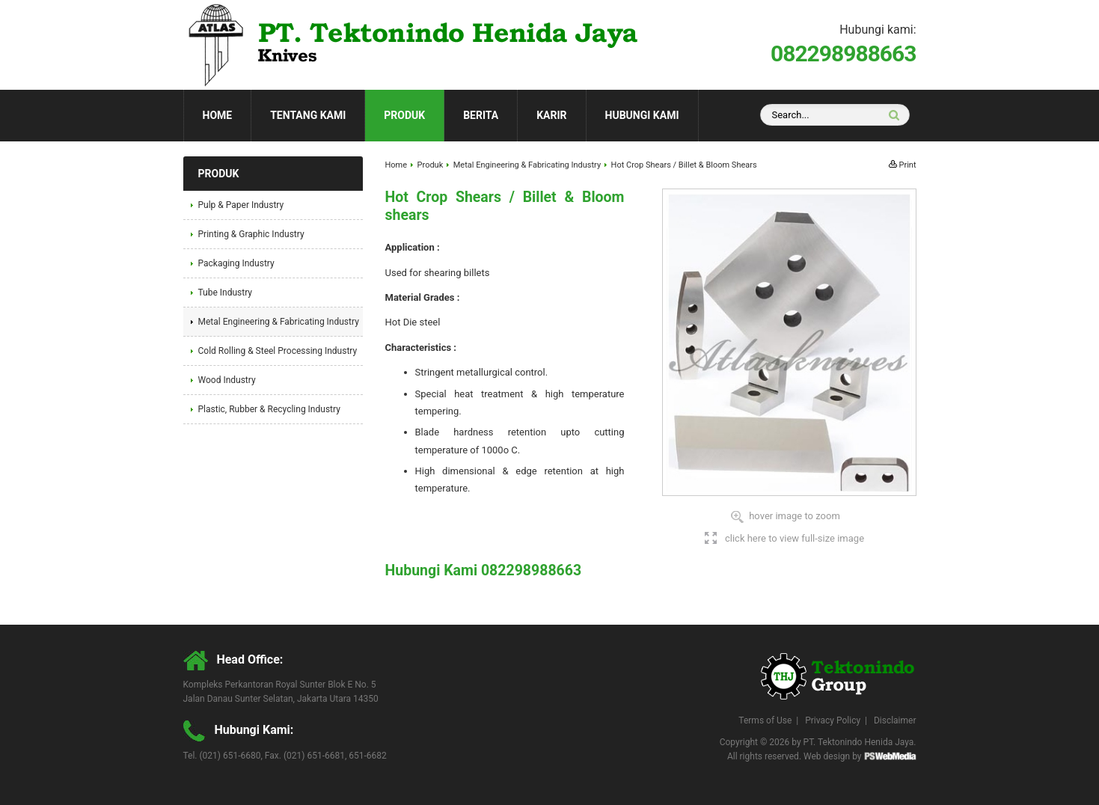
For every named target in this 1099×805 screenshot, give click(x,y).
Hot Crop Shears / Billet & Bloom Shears (684, 165)
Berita (480, 115)
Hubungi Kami (642, 115)
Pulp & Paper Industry (241, 205)
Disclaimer (895, 720)
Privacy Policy (832, 720)
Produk (404, 115)
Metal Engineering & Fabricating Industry (527, 165)
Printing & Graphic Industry (251, 234)
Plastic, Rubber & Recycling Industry (269, 409)
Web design (826, 756)
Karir (551, 115)
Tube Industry (225, 292)
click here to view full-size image (794, 538)
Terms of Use (765, 720)
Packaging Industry (236, 263)
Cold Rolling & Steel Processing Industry (278, 351)
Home (218, 115)
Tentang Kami (308, 115)
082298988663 (843, 53)
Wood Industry (227, 380)
